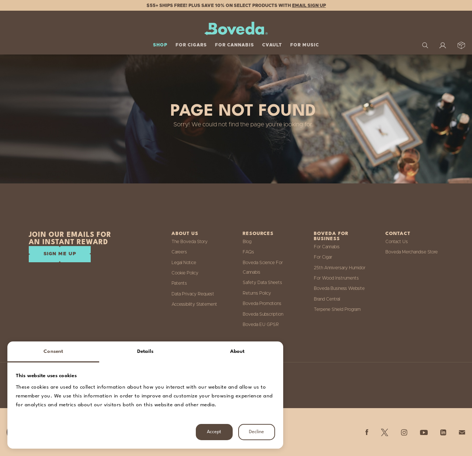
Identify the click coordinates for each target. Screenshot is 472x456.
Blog (247, 241)
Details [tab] (145, 351)
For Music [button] (304, 45)
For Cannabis (327, 247)
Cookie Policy (184, 273)
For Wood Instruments (336, 278)
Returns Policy (257, 293)
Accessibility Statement (194, 304)
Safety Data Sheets (262, 282)
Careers (179, 252)
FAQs (248, 252)
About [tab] (237, 351)
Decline (256, 431)
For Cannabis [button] (234, 45)
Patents (179, 283)
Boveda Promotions (262, 303)
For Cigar (323, 257)
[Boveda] (236, 28)
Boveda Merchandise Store (411, 252)
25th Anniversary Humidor (339, 268)
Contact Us (396, 241)
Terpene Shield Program (337, 309)
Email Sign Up (309, 5)
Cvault (272, 45)
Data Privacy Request (192, 294)
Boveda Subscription (263, 314)
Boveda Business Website (339, 288)
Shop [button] (160, 45)
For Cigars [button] (191, 45)
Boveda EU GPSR (261, 324)
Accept (214, 431)
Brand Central (327, 299)
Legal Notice (183, 262)
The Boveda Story (189, 241)
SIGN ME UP (60, 254)
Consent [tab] (53, 351)
